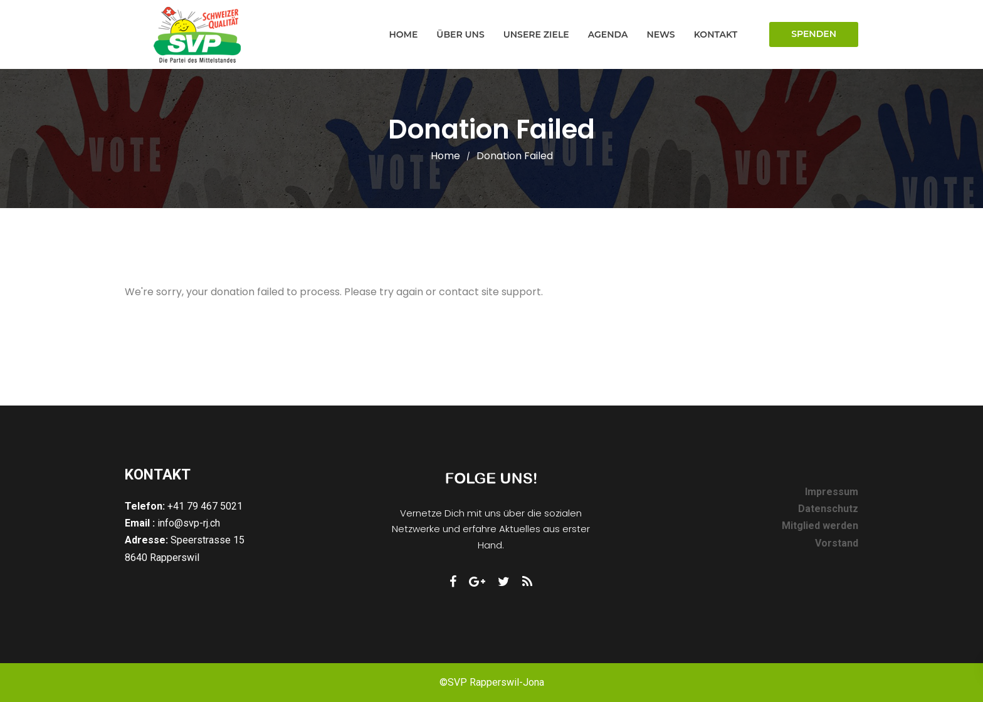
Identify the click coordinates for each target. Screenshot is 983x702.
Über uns (460, 34)
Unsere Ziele (536, 34)
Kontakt (715, 34)
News (660, 34)
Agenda (608, 34)
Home (403, 34)
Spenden (813, 33)
